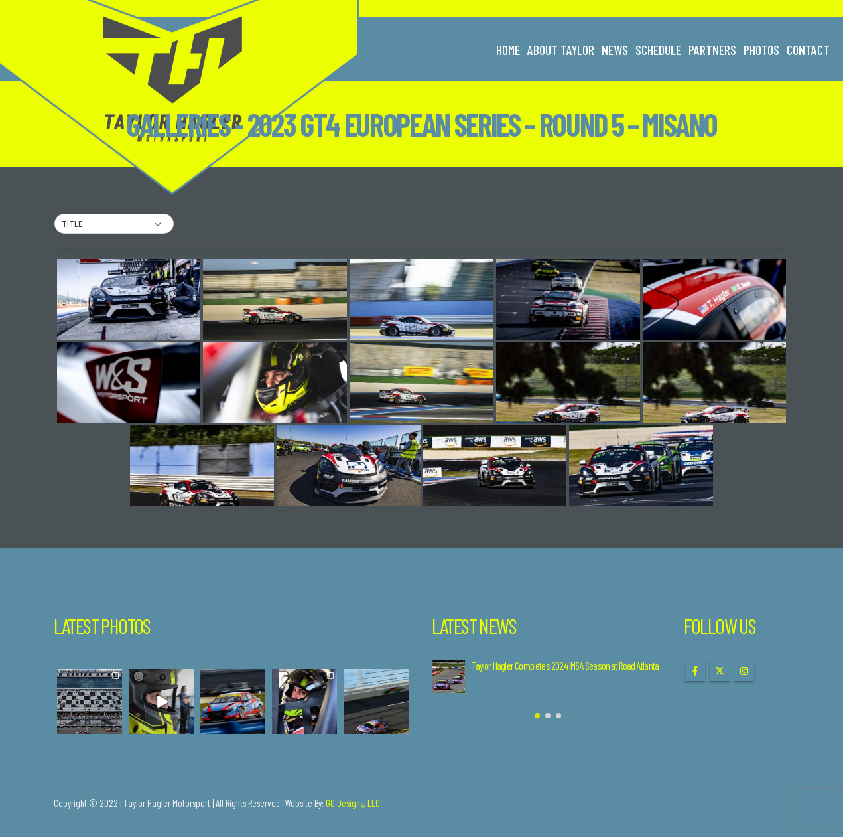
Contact (808, 50)
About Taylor (560, 50)
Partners (712, 50)
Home (508, 50)
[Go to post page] (448, 676)
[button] (114, 224)
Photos (761, 50)
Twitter (720, 671)
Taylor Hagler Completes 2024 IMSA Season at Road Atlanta (565, 665)
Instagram (744, 671)
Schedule (658, 50)
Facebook (695, 671)
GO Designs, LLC (353, 803)
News (615, 50)
